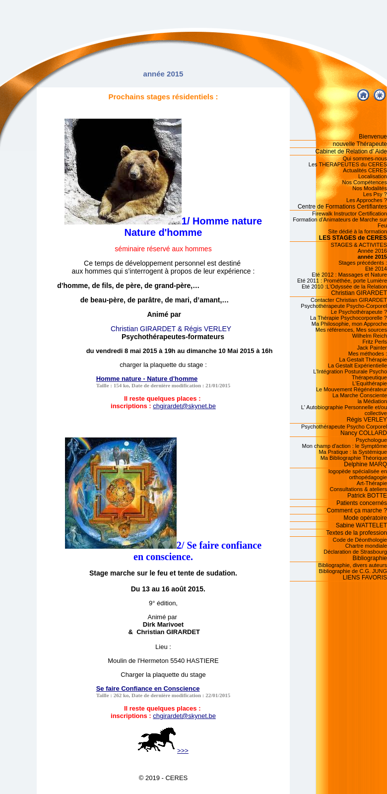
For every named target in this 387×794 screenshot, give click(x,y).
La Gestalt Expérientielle (357, 365)
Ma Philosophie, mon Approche (349, 324)
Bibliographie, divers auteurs (352, 565)
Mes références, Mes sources (351, 330)
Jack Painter (372, 348)
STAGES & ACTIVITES (359, 245)
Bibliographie (370, 558)
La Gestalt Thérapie (363, 359)
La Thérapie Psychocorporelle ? (348, 318)
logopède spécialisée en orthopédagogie (357, 474)
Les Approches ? (366, 200)
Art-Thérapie (372, 483)
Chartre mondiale (366, 546)
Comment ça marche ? (357, 510)
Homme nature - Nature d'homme (147, 378)
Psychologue (371, 440)
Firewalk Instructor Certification (349, 214)
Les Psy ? (375, 194)
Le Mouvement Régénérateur (351, 389)
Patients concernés (361, 503)
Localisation (372, 176)
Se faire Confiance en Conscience (148, 688)
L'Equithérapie (369, 383)
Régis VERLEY (367, 419)
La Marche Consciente (359, 395)
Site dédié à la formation (357, 231)
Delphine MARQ (365, 464)
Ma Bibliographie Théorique (354, 458)
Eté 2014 (376, 269)
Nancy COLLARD (363, 433)
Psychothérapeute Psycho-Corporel (344, 306)
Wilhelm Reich (369, 336)
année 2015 (372, 257)
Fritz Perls (375, 342)
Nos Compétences (364, 182)
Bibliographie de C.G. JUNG (353, 571)
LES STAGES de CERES (353, 237)
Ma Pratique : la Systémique (353, 452)
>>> (163, 750)
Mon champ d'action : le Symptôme (344, 446)
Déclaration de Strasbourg (355, 552)
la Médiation (372, 401)
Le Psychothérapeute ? (359, 312)
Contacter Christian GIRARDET (349, 300)
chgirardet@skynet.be (184, 406)
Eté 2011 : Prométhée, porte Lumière (342, 281)
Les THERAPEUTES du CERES (348, 164)
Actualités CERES (365, 170)
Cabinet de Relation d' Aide (351, 151)
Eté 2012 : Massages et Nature (349, 275)
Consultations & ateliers (358, 489)
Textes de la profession (356, 532)
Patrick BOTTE (367, 495)
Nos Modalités (369, 188)
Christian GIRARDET (359, 292)
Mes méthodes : (367, 354)
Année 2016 (372, 251)
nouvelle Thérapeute (360, 144)
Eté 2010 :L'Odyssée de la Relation (344, 286)
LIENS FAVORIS (365, 577)
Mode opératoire (365, 517)
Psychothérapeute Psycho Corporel (344, 427)
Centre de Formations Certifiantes (342, 206)
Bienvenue (373, 136)
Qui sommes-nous (365, 158)
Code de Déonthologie (360, 540)
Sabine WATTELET (361, 525)
